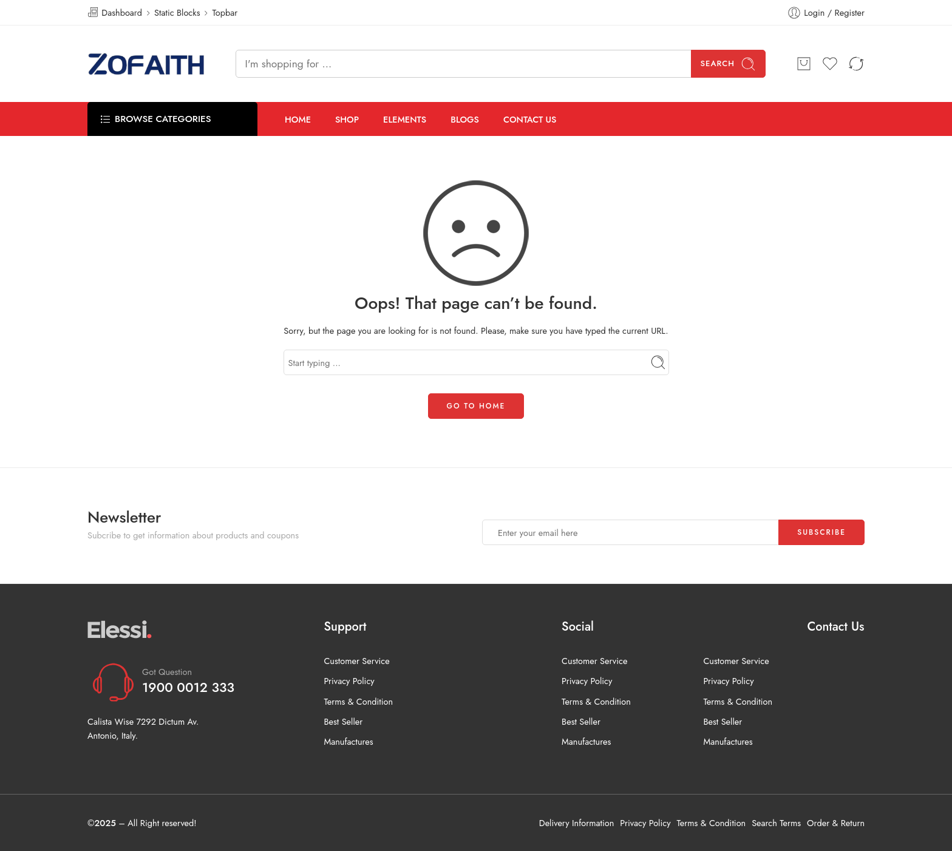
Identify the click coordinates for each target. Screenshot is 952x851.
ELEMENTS (404, 119)
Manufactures (348, 741)
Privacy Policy (349, 680)
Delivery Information (576, 822)
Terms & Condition (358, 701)
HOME (298, 119)
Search (728, 64)
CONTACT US (530, 119)
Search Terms (776, 822)
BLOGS (464, 119)
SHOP (347, 119)
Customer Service (356, 660)
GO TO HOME (476, 406)
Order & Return (836, 822)
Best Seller (343, 721)
